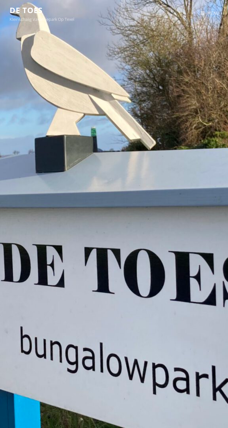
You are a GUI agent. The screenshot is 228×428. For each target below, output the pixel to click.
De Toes (26, 10)
